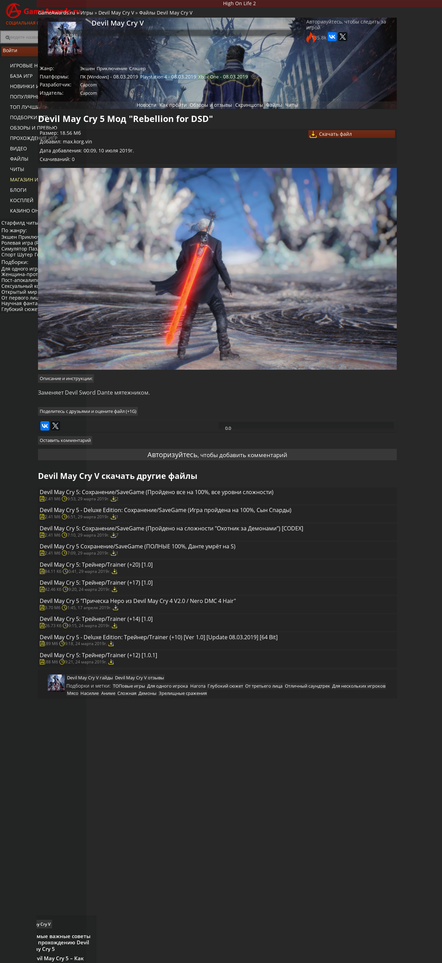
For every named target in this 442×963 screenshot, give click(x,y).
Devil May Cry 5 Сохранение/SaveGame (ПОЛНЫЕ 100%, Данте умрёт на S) (207, 583)
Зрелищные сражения (187, 809)
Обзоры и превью (28, 131)
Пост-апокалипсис (25, 296)
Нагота (51, 307)
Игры (138, 19)
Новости (129, 117)
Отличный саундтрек (181, 801)
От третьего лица (134, 801)
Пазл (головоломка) (55, 255)
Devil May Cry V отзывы (191, 780)
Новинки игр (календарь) (39, 90)
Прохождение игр (28, 142)
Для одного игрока (25, 284)
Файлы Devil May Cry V (217, 19)
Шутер (29, 261)
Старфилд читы (22, 226)
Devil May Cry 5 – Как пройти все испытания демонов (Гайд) (407, 288)
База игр (16, 79)
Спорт (10, 261)
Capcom (143, 94)
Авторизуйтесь (160, 435)
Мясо (273, 801)
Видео (13, 152)
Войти (43, 55)
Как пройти (161, 117)
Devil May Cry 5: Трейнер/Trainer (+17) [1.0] (159, 636)
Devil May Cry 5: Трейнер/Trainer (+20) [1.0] (159, 609)
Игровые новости (29, 69)
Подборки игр (24, 121)
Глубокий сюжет (22, 325)
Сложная (125, 809)
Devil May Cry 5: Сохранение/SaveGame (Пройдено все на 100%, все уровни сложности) (210, 484)
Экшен (11, 243)
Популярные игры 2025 (35, 100)
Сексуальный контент (29, 302)
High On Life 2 (264, 4)
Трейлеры (290, 956)
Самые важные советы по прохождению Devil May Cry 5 (405, 255)
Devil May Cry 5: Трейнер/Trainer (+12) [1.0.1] (161, 750)
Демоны (149, 809)
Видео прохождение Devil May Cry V (406, 352)
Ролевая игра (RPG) (26, 249)
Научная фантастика (28, 319)
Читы (12, 173)
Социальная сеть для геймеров (43, 13)
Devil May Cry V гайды (139, 780)
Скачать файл (302, 151)
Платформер (18, 266)
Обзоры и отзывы (203, 117)
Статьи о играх (238, 956)
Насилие (293, 801)
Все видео (290, 950)
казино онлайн (26, 214)
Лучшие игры (120, 950)
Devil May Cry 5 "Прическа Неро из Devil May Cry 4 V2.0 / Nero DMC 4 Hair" (208, 663)
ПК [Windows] (149, 84)
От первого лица (23, 313)
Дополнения (351, 956)
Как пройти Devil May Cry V (372, 235)
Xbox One (260, 84)
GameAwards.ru (108, 19)
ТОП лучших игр (26, 110)
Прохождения (178, 950)
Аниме (314, 801)
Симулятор (16, 255)
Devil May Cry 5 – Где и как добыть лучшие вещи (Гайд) (409, 317)
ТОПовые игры (178, 792)
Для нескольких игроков (235, 801)
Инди (69, 307)
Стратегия (64, 249)
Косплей (17, 204)
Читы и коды (177, 956)
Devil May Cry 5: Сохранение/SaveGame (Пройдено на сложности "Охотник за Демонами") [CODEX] (210, 552)
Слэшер (198, 75)
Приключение (39, 243)
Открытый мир (21, 307)
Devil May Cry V (168, 19)
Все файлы (349, 950)
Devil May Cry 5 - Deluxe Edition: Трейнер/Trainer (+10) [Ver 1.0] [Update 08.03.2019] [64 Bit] (201, 720)
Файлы (14, 162)
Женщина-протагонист (31, 290)
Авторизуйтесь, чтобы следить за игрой (298, 35)
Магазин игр (22, 183)
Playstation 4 (207, 84)
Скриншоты (247, 117)
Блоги (13, 193)
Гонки (47, 261)
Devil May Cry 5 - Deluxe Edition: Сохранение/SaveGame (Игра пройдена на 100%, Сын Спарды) (208, 518)
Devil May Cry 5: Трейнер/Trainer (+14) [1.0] (159, 690)
